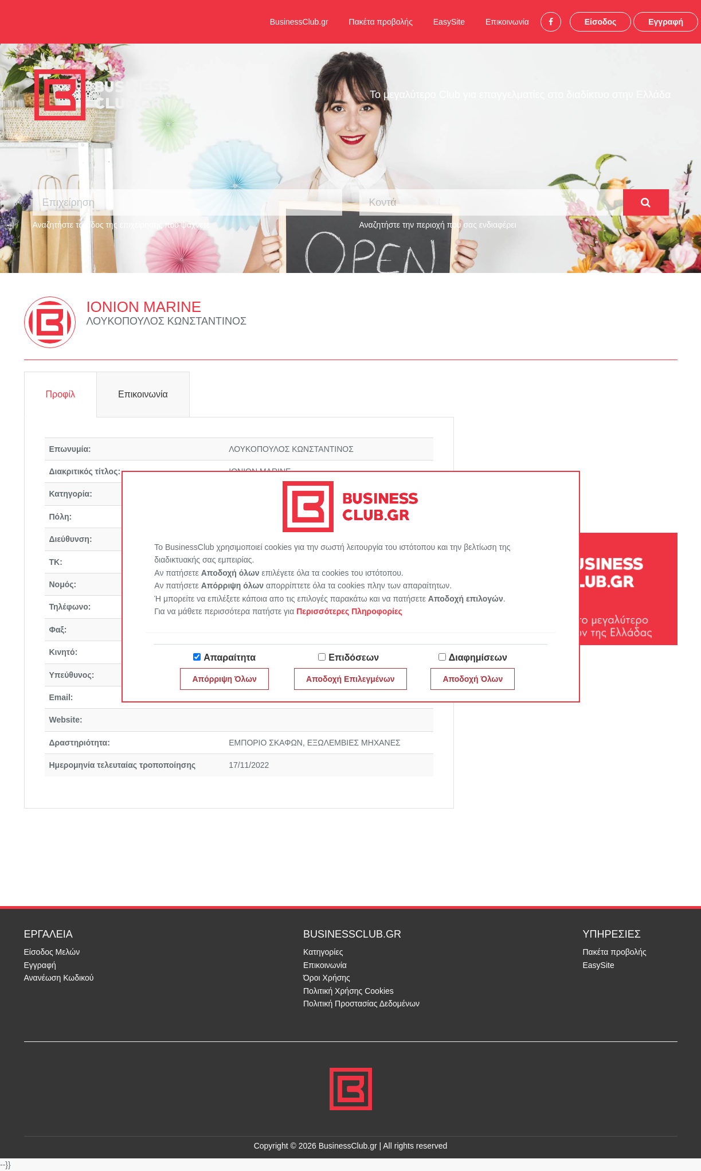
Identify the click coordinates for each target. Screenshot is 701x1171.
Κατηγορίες (323, 952)
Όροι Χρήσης (326, 977)
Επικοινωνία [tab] (143, 394)
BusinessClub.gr (299, 21)
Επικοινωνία (507, 21)
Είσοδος (601, 21)
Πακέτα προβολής (381, 21)
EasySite (449, 21)
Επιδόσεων (353, 657)
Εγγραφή (665, 21)
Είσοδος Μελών (52, 952)
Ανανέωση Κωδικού (59, 977)
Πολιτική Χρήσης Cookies (348, 991)
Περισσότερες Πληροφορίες (349, 611)
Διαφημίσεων (478, 657)
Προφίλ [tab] (60, 394)
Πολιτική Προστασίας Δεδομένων (361, 1003)
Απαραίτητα (229, 657)
